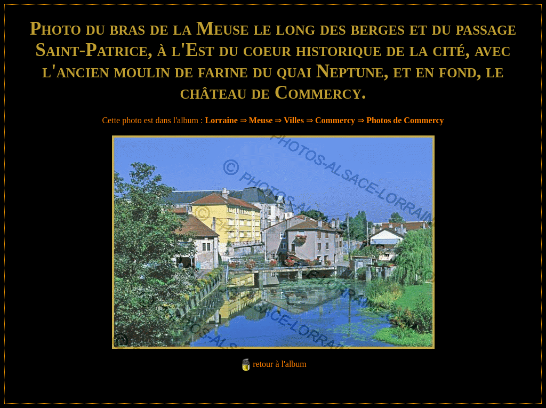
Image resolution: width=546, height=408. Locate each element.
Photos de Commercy (405, 120)
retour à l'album (280, 364)
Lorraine (221, 120)
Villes (294, 120)
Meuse (260, 120)
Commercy (335, 120)
